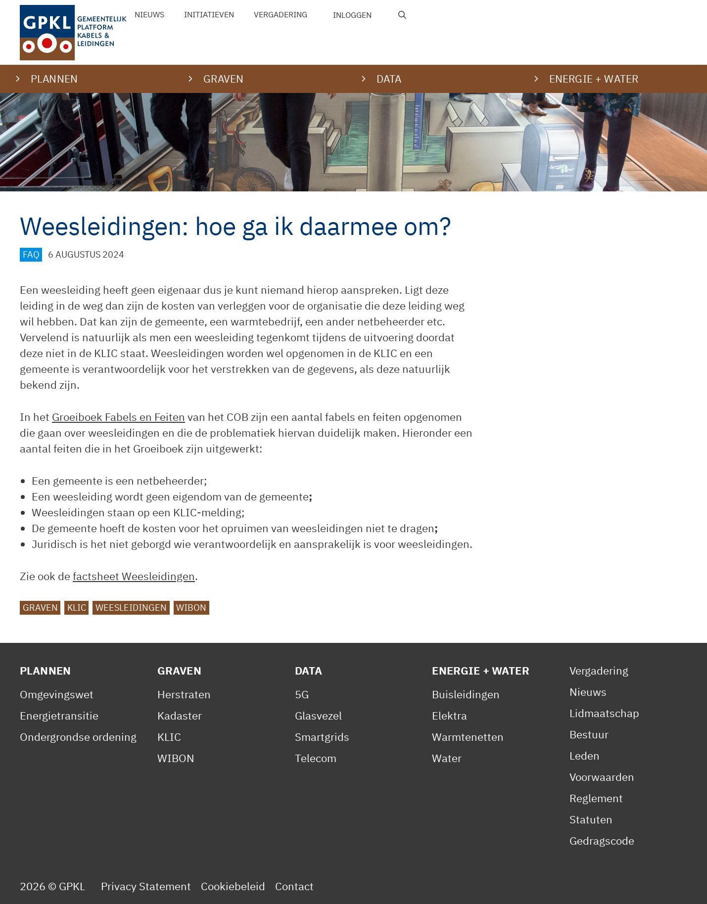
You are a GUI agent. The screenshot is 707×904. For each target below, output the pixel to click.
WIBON (191, 607)
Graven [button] (223, 79)
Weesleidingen (131, 607)
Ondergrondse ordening (78, 736)
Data (309, 670)
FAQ (31, 254)
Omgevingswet (57, 694)
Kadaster (179, 715)
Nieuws (149, 14)
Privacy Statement (146, 886)
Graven (179, 670)
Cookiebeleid (233, 886)
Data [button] (389, 79)
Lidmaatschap (604, 713)
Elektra (449, 715)
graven (40, 607)
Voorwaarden (601, 776)
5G (302, 694)
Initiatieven (209, 14)
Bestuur (589, 734)
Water (447, 758)
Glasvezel (318, 715)
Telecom (315, 758)
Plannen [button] (54, 79)
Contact (294, 886)
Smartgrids (322, 736)
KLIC (76, 607)
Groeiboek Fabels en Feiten (118, 416)
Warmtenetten (468, 736)
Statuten (591, 819)
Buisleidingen (466, 694)
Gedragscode (601, 840)
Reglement (596, 798)
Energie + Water (480, 670)
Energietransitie (59, 715)
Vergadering (280, 14)
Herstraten (184, 694)
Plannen (45, 670)
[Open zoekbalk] (402, 15)
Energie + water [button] (593, 79)
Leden (584, 755)
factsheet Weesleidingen (134, 576)
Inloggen (352, 15)
